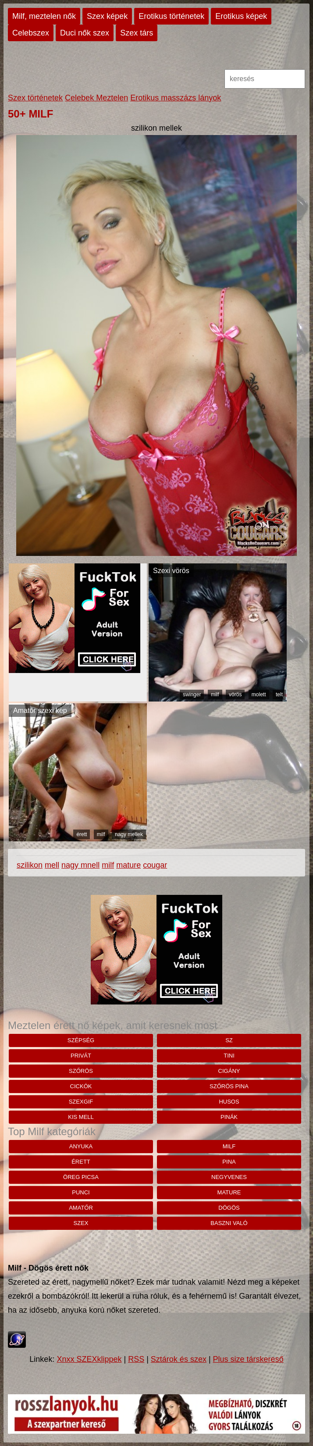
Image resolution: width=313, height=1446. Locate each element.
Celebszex (30, 32)
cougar (155, 865)
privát (81, 1055)
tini (229, 1055)
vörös (235, 694)
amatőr (81, 1207)
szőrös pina (229, 1086)
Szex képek (107, 16)
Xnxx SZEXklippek (89, 1359)
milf (215, 694)
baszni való (228, 1223)
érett (81, 834)
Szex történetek (35, 97)
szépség (81, 1040)
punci (80, 1192)
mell (52, 865)
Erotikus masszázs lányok (175, 97)
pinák (229, 1117)
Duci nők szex (84, 32)
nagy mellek (129, 834)
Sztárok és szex (178, 1359)
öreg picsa (81, 1177)
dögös (228, 1207)
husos (229, 1101)
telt (279, 694)
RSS (136, 1359)
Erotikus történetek (171, 16)
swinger (192, 694)
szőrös (81, 1071)
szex (81, 1223)
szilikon (30, 865)
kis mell (81, 1117)
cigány (229, 1071)
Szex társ (136, 32)
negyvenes (229, 1177)
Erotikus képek (241, 16)
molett (259, 694)
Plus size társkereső (248, 1359)
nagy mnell (80, 865)
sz (229, 1040)
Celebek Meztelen (96, 97)
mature (128, 865)
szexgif (81, 1101)
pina (228, 1161)
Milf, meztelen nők (44, 16)
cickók (81, 1086)
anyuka (80, 1146)
